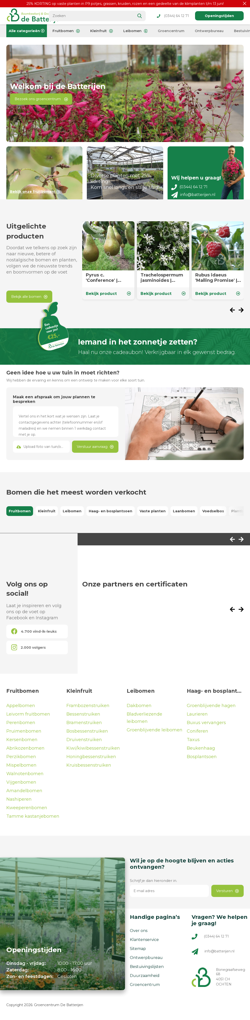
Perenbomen (20, 724)
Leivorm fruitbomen (28, 715)
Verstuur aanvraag (95, 448)
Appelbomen (20, 707)
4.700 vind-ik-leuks (34, 633)
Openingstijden (219, 16)
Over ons (138, 932)
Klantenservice (144, 941)
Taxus (193, 741)
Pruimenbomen (23, 733)
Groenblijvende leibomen (154, 731)
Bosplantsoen (202, 758)
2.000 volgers (28, 649)
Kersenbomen (21, 741)
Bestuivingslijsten (147, 968)
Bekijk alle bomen (29, 298)
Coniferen (197, 733)
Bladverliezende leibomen (144, 719)
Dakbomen (139, 707)
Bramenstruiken (84, 724)
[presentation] (234, 312)
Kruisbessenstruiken (88, 767)
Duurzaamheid (145, 977)
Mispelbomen (21, 767)
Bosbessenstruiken (87, 733)
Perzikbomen (21, 758)
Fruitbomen (66, 31)
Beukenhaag (201, 750)
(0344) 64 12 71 (173, 16)
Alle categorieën (27, 31)
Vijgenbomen (21, 784)
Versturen (227, 892)
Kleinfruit (101, 31)
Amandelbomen (24, 792)
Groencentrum (171, 31)
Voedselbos (213, 513)
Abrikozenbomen (25, 750)
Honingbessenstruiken (91, 758)
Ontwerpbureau (209, 31)
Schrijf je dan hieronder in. (153, 882)
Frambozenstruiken (87, 707)
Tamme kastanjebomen (32, 818)
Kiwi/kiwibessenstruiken (93, 750)
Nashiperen (19, 801)
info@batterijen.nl (193, 196)
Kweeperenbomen (26, 809)
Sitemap (138, 950)
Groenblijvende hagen (211, 707)
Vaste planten (153, 513)
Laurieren (197, 715)
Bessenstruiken (83, 715)
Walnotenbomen (25, 775)
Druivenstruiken (84, 741)
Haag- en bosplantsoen (110, 513)
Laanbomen (184, 513)
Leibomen (135, 31)
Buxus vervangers (206, 724)
